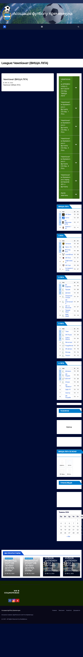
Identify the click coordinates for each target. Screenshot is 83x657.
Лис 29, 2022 (9, 82)
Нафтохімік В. (68, 261)
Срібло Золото (67, 338)
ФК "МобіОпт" (68, 386)
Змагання (61, 607)
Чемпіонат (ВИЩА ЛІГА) (15, 79)
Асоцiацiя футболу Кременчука (42, 13)
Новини (54, 607)
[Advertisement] (41, 44)
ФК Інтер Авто (68, 250)
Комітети (69, 607)
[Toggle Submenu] (76, 87)
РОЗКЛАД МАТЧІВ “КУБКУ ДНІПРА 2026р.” (10, 562)
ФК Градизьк (68, 285)
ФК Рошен (68, 335)
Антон (67, 217)
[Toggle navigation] (42, 26)
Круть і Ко (68, 247)
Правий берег (67, 311)
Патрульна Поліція (68, 296)
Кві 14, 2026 (50, 570)
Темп (67, 331)
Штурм (67, 382)
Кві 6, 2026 (70, 570)
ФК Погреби (68, 396)
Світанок (68, 243)
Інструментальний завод (71, 269)
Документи (76, 607)
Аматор (67, 393)
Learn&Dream (69, 254)
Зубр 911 (68, 389)
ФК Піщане (67, 375)
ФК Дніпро (68, 349)
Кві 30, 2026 (10, 570)
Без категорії (8, 555)
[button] (78, 27)
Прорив (67, 289)
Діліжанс (68, 371)
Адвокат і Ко (68, 227)
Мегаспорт (68, 342)
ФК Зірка (68, 214)
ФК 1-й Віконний (68, 307)
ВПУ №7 (68, 378)
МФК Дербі (67, 315)
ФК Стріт (68, 265)
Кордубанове (69, 345)
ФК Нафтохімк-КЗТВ (68, 222)
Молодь (67, 352)
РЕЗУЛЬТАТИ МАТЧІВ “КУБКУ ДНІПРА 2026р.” (31, 562)
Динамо (68, 293)
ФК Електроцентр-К (70, 301)
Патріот (67, 355)
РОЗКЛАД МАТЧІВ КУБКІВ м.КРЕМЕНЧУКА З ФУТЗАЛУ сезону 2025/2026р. (51, 559)
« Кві (68, 533)
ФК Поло (68, 258)
